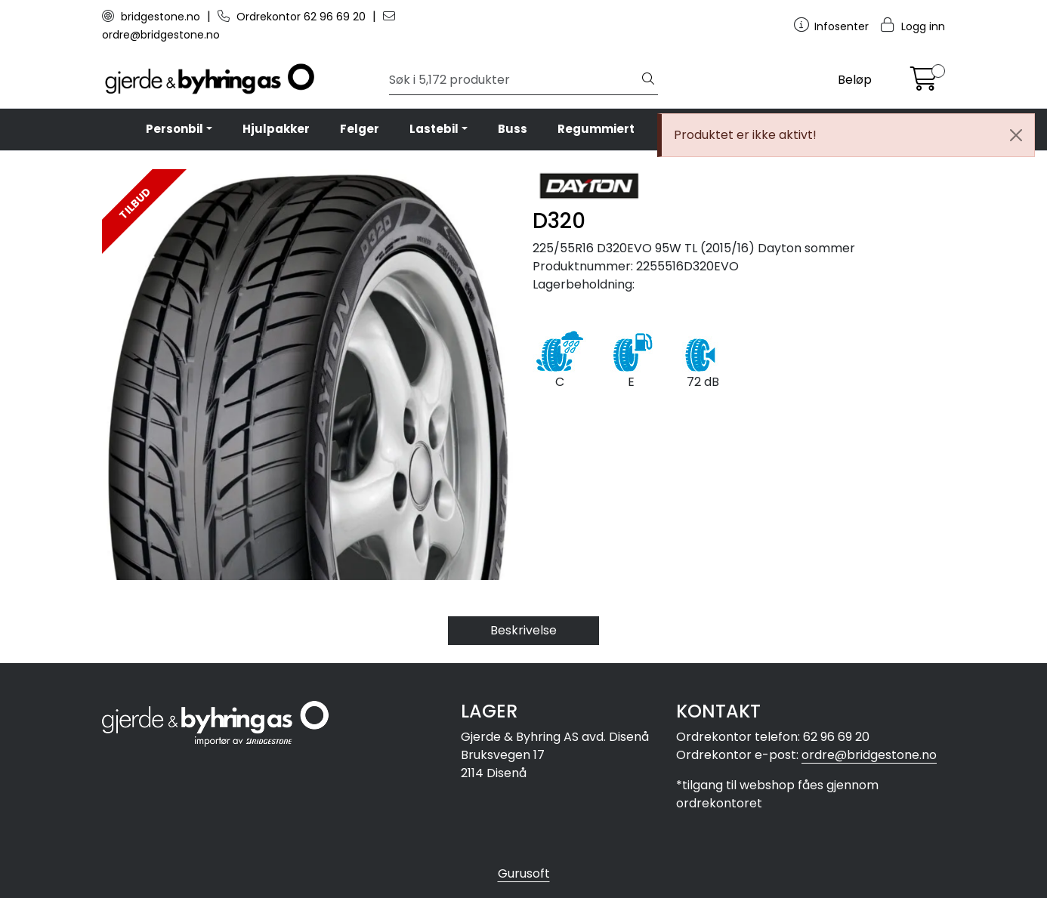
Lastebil (434, 129)
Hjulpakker (276, 129)
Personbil (174, 129)
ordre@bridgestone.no (869, 755)
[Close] (1016, 135)
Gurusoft (524, 873)
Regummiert (596, 129)
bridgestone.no (152, 16)
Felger (359, 129)
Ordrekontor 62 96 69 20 (293, 16)
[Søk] (514, 80)
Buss (512, 129)
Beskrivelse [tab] (523, 630)
